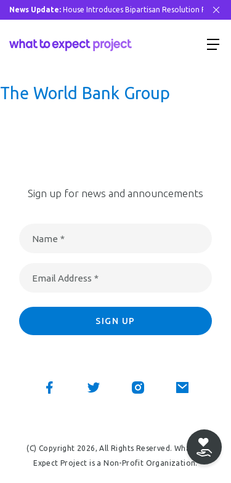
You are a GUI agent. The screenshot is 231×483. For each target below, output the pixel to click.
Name (48, 238)
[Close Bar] (216, 10)
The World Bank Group (85, 93)
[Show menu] (213, 44)
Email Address (65, 278)
